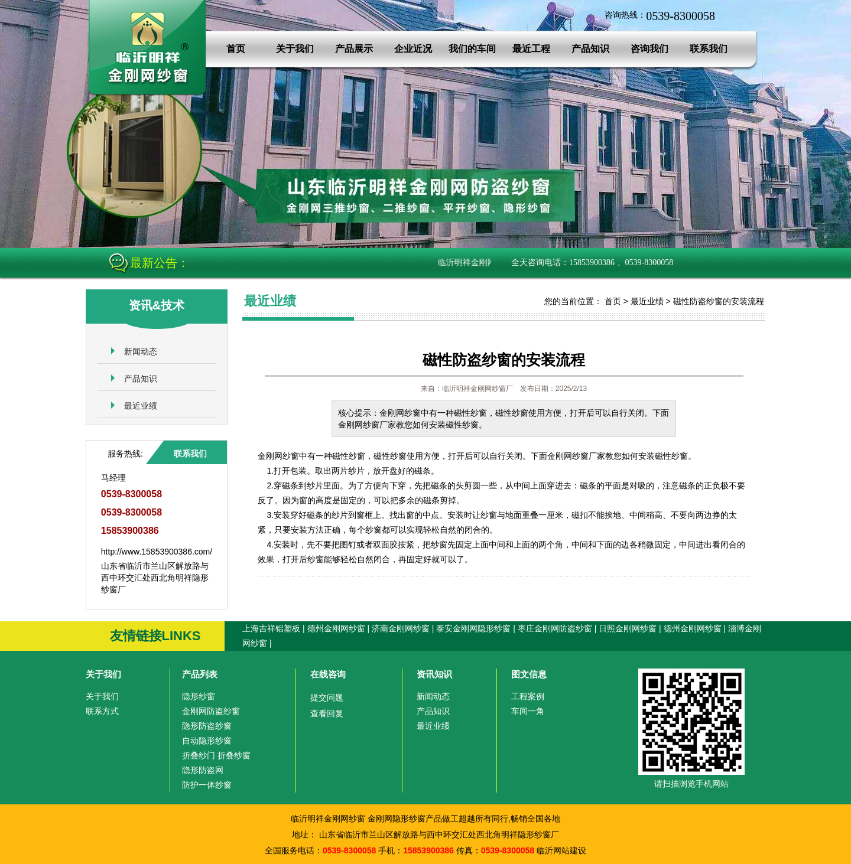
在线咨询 (328, 674)
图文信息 (529, 674)
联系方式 (102, 711)
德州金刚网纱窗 (336, 628)
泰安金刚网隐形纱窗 (473, 628)
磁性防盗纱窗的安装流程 (718, 301)
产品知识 (590, 49)
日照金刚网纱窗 (628, 628)
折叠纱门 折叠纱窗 (216, 755)
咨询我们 (649, 49)
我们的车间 (472, 49)
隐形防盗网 (202, 770)
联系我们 (708, 49)
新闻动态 (140, 351)
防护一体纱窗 (207, 785)
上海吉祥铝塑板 (271, 628)
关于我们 (295, 49)
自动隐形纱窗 (207, 740)
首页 (235, 49)
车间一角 (527, 711)
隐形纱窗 (198, 696)
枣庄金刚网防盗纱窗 (555, 628)
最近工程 (531, 49)
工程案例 (527, 696)
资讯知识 (434, 674)
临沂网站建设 (561, 850)
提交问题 (326, 697)
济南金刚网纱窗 (401, 628)
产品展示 (354, 49)
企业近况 (413, 49)
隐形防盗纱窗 (207, 726)
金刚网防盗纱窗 (211, 711)
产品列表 (199, 674)
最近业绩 (140, 405)
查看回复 (326, 713)
